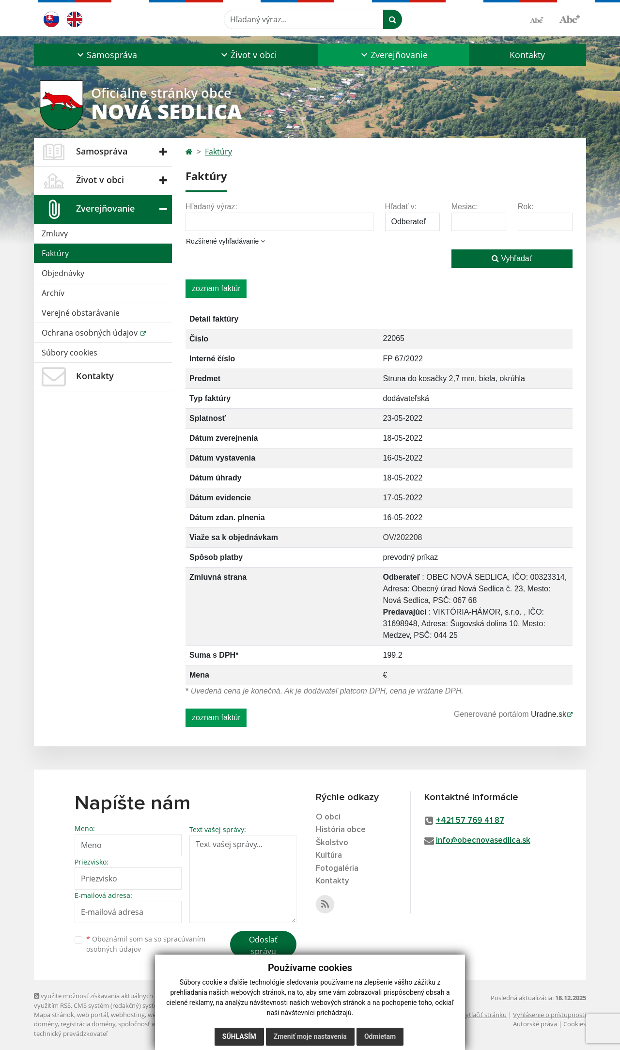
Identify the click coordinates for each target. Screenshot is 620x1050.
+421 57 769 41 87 (470, 821)
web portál (92, 1014)
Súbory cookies (69, 352)
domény (46, 1023)
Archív (53, 293)
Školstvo (332, 843)
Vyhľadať (512, 258)
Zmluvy (55, 233)
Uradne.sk (548, 714)
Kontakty (527, 55)
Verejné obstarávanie (81, 313)
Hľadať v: (401, 206)
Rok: (526, 206)
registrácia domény (88, 1023)
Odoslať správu (263, 945)
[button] (106, 55)
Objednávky (63, 273)
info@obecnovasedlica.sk (483, 840)
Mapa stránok (54, 1014)
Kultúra (329, 855)
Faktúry (55, 253)
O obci (328, 817)
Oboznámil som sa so (145, 944)
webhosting (128, 1014)
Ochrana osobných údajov (91, 332)
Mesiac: (464, 206)
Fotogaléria (337, 869)
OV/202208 (402, 537)
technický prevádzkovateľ (71, 1033)
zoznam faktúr (216, 288)
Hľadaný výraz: (211, 206)
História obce (341, 830)
